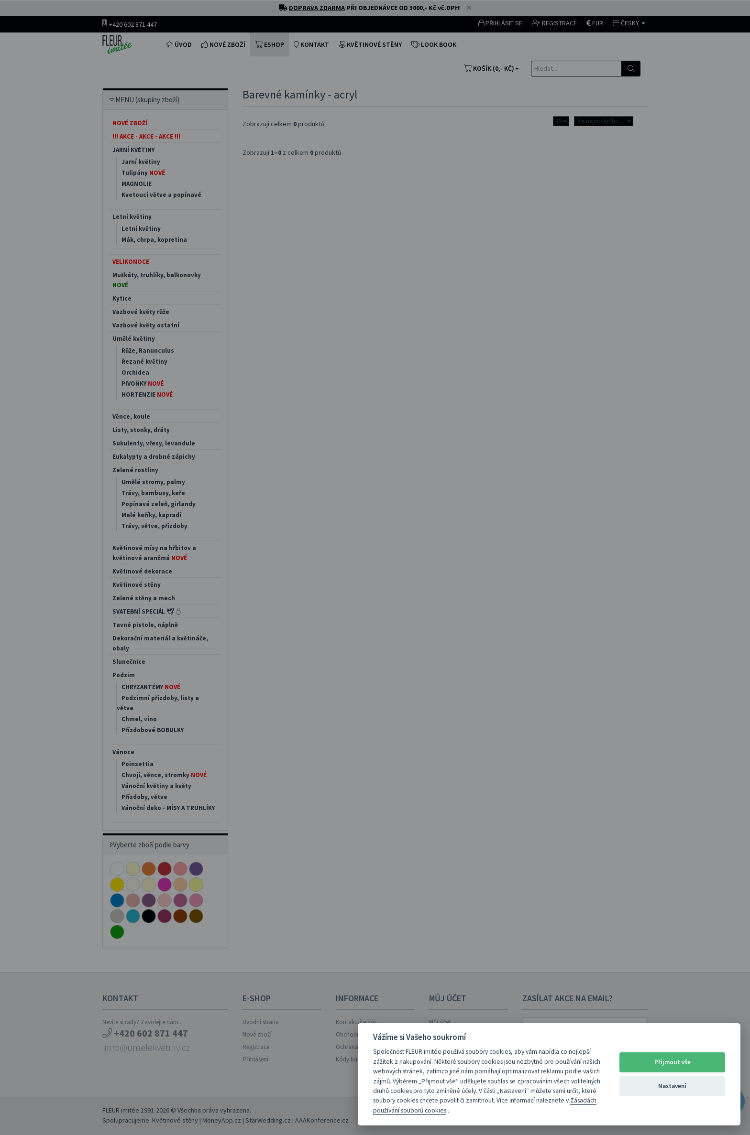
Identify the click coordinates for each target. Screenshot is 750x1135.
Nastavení (672, 1086)
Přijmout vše (672, 1062)
